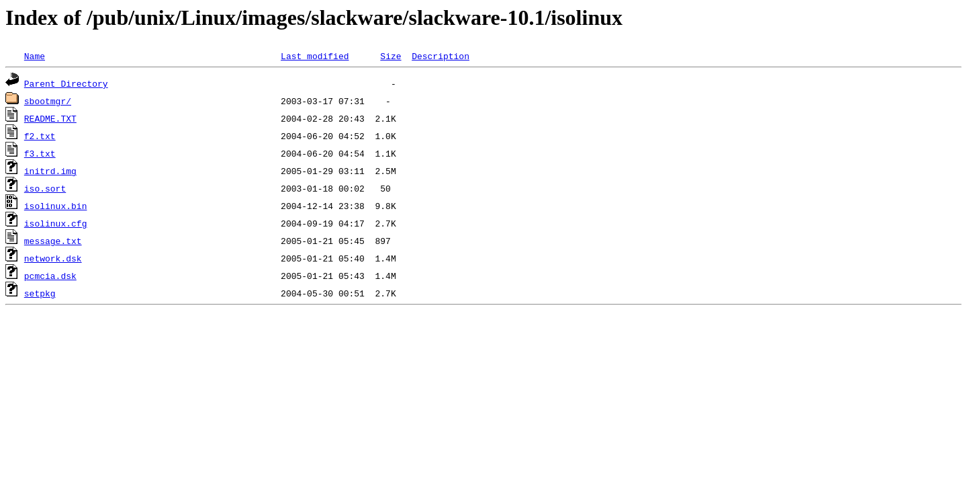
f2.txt (40, 136)
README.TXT (50, 118)
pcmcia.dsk (50, 276)
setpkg (40, 293)
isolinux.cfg (55, 223)
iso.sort (45, 188)
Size (390, 56)
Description (440, 56)
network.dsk (53, 258)
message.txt (53, 241)
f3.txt (40, 153)
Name (34, 56)
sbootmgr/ (47, 101)
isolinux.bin (55, 206)
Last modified (315, 56)
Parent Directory (66, 83)
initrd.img (50, 171)
